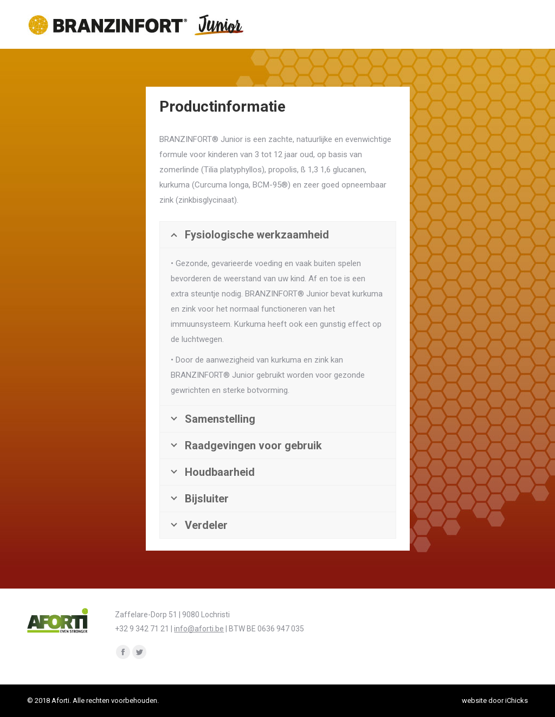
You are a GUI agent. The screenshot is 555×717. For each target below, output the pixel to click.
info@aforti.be (199, 628)
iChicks (516, 700)
